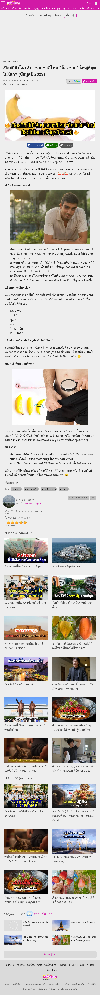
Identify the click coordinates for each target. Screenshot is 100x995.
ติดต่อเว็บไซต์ (29, 989)
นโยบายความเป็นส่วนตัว (36, 984)
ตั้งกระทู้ (70, 15)
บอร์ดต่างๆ (45, 15)
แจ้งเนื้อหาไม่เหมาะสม (67, 989)
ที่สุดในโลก (48, 489)
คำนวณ (91, 8)
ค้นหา (57, 15)
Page (54, 970)
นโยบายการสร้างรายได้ (75, 984)
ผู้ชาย (63, 489)
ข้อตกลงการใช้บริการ (13, 984)
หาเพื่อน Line (48, 8)
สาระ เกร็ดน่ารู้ (39, 914)
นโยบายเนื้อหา (55, 984)
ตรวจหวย (72, 8)
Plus (14, 62)
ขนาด (16, 489)
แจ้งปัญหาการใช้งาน (46, 989)
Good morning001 (19, 84)
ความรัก (16, 440)
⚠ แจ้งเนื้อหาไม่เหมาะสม (78, 498)
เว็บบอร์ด (16, 8)
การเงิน (46, 970)
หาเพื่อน (28, 8)
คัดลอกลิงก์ (89, 81)
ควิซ (82, 8)
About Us (92, 984)
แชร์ (73, 81)
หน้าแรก (5, 8)
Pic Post (61, 8)
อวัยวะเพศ (30, 489)
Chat (36, 8)
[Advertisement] (50, 40)
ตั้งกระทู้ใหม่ (50, 954)
